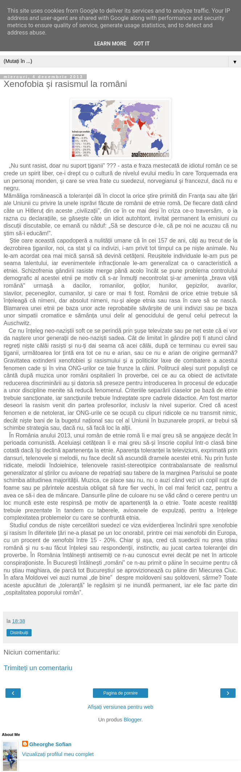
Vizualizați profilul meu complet (58, 754)
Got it (142, 44)
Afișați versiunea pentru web (121, 707)
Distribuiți (19, 632)
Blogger (133, 720)
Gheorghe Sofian (50, 744)
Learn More (110, 44)
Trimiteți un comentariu (38, 668)
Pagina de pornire (120, 693)
